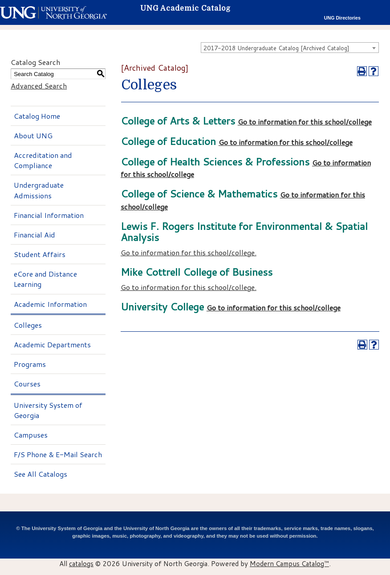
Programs (30, 364)
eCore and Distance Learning (45, 279)
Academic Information (50, 304)
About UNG (33, 135)
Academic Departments (52, 344)
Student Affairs (39, 254)
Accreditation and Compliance (43, 160)
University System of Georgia (48, 410)
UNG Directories (342, 17)
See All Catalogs (40, 474)
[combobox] (290, 47)
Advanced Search (39, 85)
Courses (27, 383)
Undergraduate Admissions (39, 190)
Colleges (28, 325)
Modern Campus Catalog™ (289, 563)
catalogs (81, 563)
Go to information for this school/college (305, 122)
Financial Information (49, 215)
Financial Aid (34, 234)
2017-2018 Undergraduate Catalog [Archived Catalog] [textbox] (276, 48)
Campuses (31, 435)
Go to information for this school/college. (188, 252)
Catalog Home (37, 116)
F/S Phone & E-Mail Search (58, 454)
